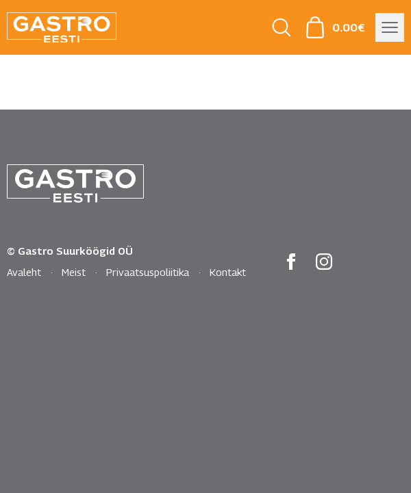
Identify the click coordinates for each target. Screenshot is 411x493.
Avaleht (24, 272)
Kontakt (228, 272)
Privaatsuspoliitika (147, 272)
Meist (74, 272)
